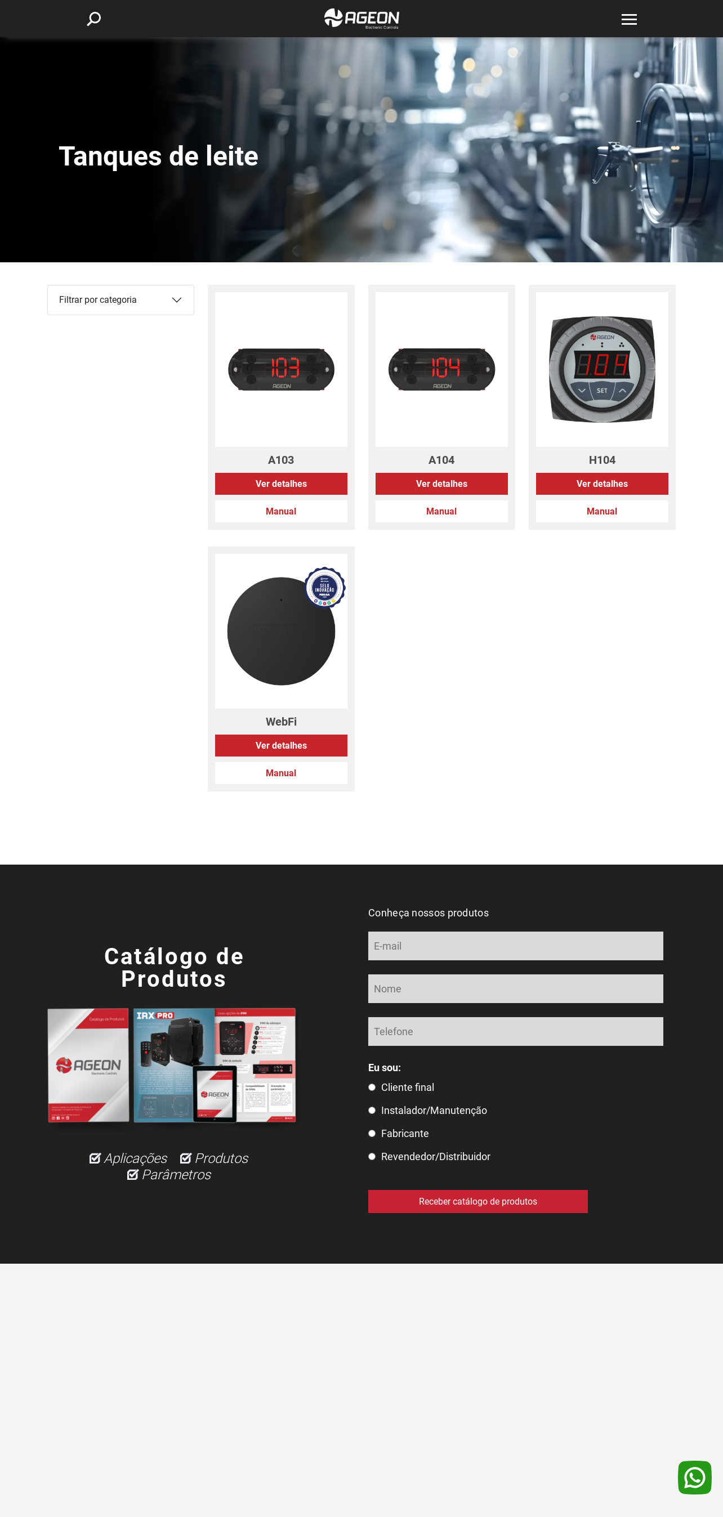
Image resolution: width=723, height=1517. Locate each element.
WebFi (281, 721)
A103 (281, 460)
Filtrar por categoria (98, 299)
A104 (441, 460)
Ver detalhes (281, 483)
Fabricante (405, 1133)
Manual (281, 511)
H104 (602, 460)
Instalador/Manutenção (434, 1110)
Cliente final (407, 1087)
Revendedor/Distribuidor (435, 1156)
